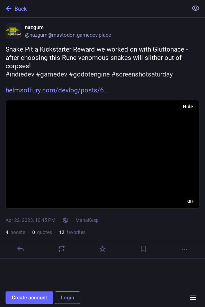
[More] (184, 249)
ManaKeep (87, 220)
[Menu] (193, 297)
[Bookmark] (143, 249)
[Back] (93, 8)
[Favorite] (102, 249)
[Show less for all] (195, 8)
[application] (102, 154)
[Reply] (20, 249)
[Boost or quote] (61, 249)
